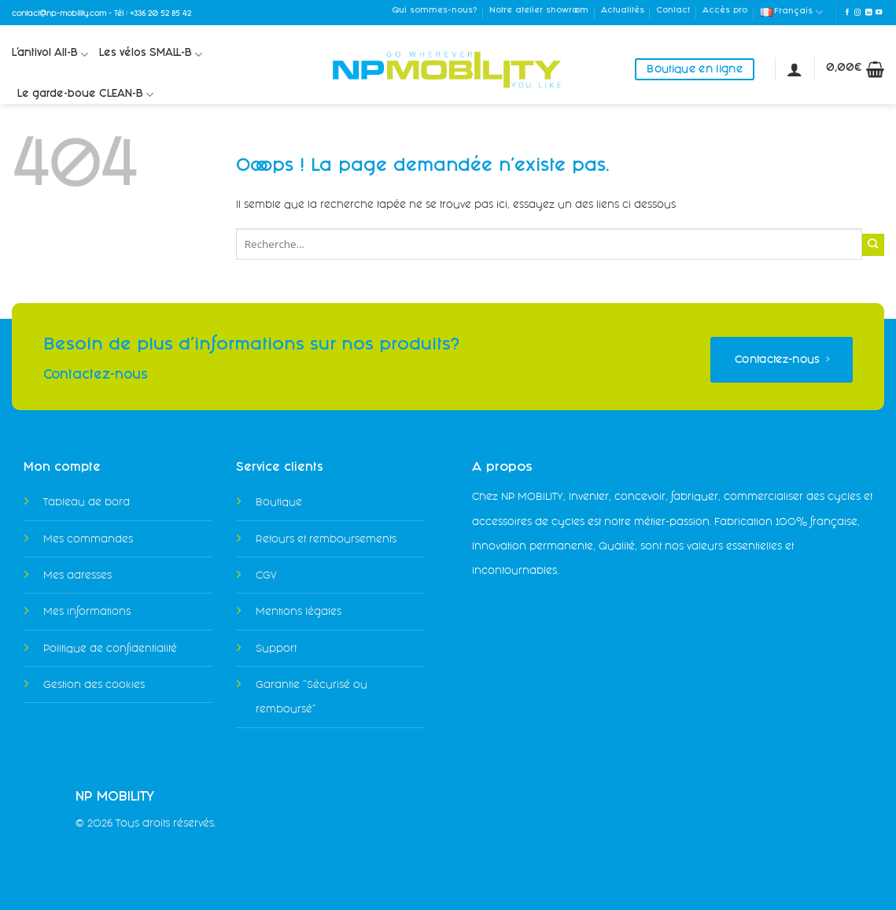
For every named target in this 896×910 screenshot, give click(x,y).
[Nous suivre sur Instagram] (857, 13)
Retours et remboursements (326, 539)
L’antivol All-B (50, 54)
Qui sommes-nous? (434, 11)
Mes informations (87, 611)
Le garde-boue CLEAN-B (85, 94)
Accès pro (724, 11)
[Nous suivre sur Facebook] (847, 13)
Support (276, 648)
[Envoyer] (873, 245)
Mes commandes (88, 539)
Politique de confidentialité (110, 648)
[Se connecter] (794, 69)
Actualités (622, 11)
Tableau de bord (86, 502)
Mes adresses (77, 575)
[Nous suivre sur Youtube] (879, 13)
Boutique (279, 502)
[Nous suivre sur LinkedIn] (868, 13)
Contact (673, 11)
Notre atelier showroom (538, 11)
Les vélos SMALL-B (150, 54)
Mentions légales (298, 611)
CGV (266, 575)
